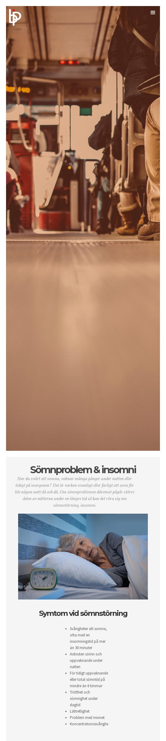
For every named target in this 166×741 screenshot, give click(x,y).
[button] (152, 15)
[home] (25, 13)
